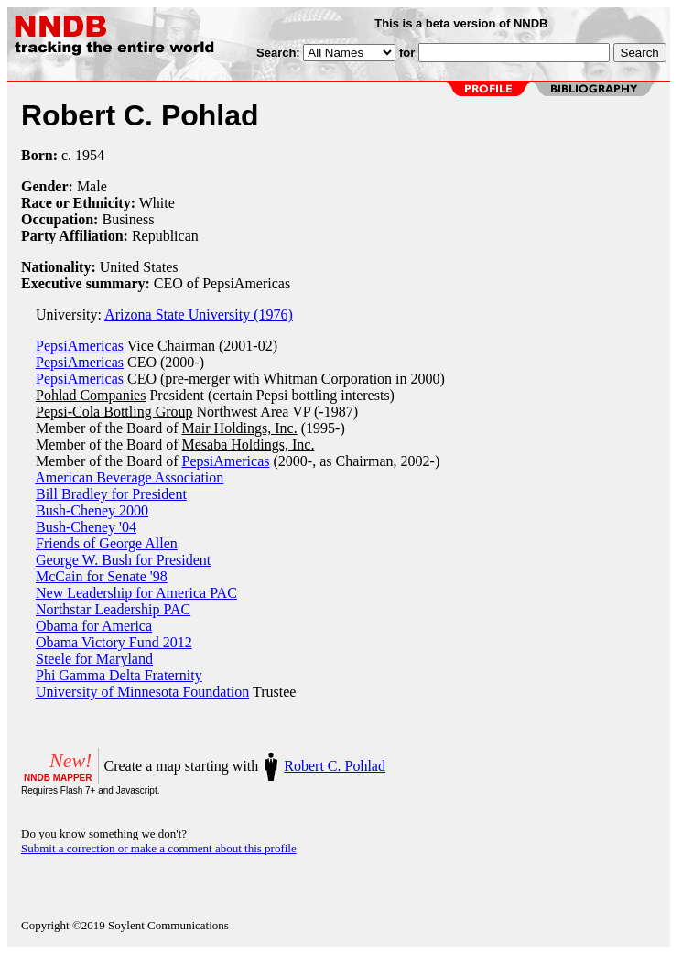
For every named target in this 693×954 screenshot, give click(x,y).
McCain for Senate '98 (102, 576)
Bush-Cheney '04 (86, 527)
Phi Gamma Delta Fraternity (119, 675)
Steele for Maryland (94, 659)
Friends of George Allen (107, 543)
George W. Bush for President (123, 560)
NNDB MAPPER (58, 778)
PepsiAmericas (80, 345)
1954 (89, 155)
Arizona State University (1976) (198, 314)
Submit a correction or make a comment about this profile (159, 848)
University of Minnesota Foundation (142, 691)
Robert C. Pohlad (334, 766)
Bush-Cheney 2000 (92, 510)
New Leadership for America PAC (136, 593)
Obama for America (94, 626)
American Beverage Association (129, 477)
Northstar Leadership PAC (113, 609)
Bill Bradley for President (111, 494)
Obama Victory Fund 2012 (114, 642)
